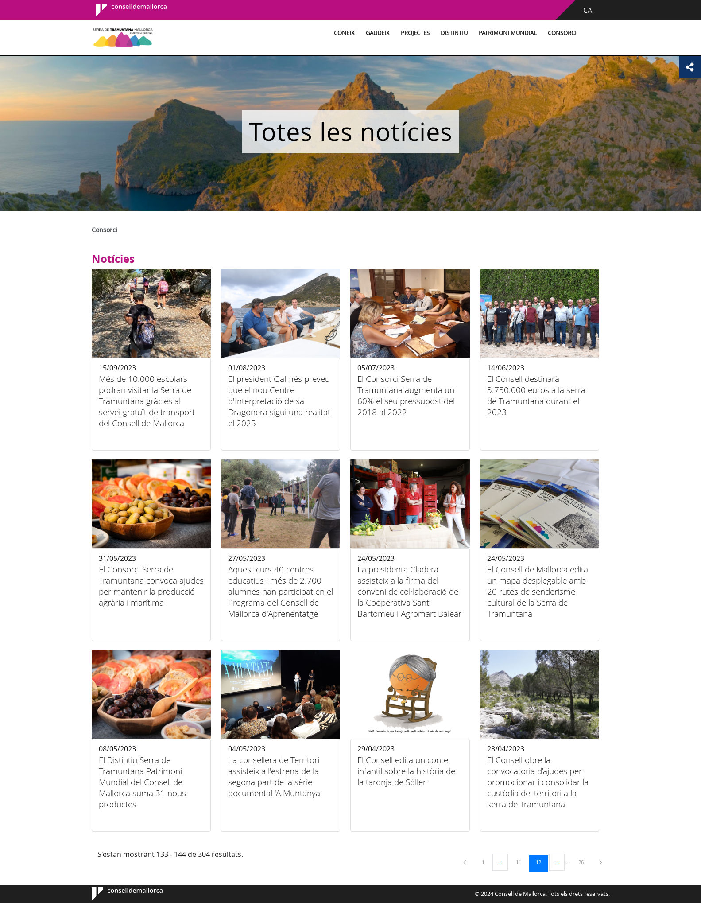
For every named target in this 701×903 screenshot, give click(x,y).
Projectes (415, 33)
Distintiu (454, 33)
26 (584, 861)
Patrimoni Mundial (508, 33)
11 (521, 861)
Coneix (344, 33)
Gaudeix (378, 33)
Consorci (562, 33)
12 (541, 861)
